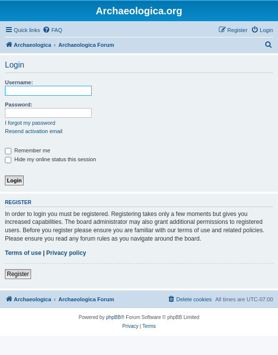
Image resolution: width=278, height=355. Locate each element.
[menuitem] (52, 30)
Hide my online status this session (50, 159)
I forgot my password (30, 123)
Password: (19, 104)
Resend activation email (34, 131)
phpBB (113, 317)
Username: (19, 82)
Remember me (27, 150)
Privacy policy (66, 252)
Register (18, 274)
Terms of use (23, 252)
